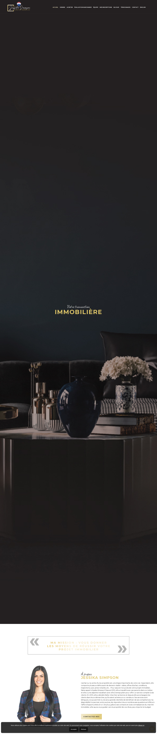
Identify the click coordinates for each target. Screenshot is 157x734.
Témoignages (125, 7)
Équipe (95, 7)
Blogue (116, 7)
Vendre (62, 7)
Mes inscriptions (106, 7)
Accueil (55, 7)
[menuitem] (143, 7)
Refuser (83, 729)
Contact (135, 7)
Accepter (74, 729)
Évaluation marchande (83, 7)
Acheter (70, 7)
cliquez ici (141, 725)
